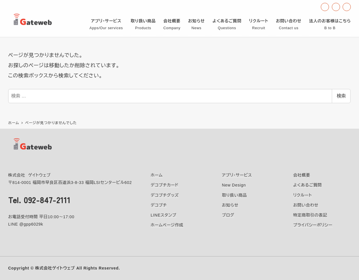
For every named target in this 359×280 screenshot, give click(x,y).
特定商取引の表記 (310, 215)
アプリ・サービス (237, 175)
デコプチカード (165, 185)
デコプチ (159, 205)
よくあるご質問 (307, 185)
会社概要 (301, 175)
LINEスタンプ (163, 215)
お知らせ (230, 205)
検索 (341, 96)
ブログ (228, 215)
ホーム (157, 175)
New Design (234, 185)
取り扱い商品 (234, 195)
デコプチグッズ (165, 195)
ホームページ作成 (167, 225)
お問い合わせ (305, 205)
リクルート (302, 195)
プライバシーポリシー (312, 225)
